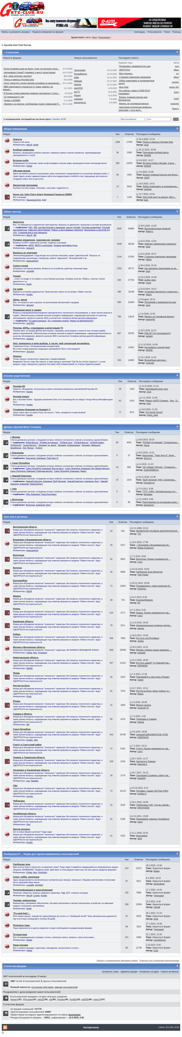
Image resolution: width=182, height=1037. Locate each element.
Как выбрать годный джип (157, 347)
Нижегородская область (26, 657)
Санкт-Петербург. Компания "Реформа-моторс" (31, 471)
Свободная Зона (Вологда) (149, 572)
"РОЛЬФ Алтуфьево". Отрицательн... (160, 442)
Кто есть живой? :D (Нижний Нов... (153, 663)
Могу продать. (126, 73)
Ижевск (17, 596)
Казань (16, 608)
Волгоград (18, 555)
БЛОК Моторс (32, 442)
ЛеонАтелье (15, 448)
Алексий (150, 363)
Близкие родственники (17, 375)
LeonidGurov (160, 940)
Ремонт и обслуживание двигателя (67, 230)
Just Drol (30, 323)
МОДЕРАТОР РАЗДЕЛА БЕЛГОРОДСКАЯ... (157, 531)
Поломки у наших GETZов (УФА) (152, 791)
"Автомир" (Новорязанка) (68, 445)
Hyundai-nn (149, 483)
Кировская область (23, 621)
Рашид (77, 95)
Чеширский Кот (33, 200)
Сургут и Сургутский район (27, 744)
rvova (148, 283)
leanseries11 (80, 102)
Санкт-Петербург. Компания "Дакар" (70, 471)
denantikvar (159, 884)
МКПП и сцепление (43, 245)
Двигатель (18, 222)
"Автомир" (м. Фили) (47, 445)
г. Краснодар (17, 453)
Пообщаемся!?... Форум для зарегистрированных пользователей (41, 854)
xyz (177, 74)
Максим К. (143, 764)
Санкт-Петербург (22, 729)
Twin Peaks (143, 575)
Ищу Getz (124, 87)
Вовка (140, 694)
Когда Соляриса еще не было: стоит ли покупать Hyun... (31, 69)
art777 (77, 92)
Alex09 (157, 907)
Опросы (17, 356)
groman (29, 796)
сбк (50, 999)
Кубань (17, 634)
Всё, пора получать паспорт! (18, 76)
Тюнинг (17, 276)
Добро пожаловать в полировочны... (161, 186)
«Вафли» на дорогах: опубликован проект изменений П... (32, 104)
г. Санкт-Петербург (20, 463)
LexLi (140, 562)
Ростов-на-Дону (21, 685)
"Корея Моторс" (30, 445)
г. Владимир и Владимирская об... (153, 545)
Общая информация (15, 128)
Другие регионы (21, 829)
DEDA (29, 591)
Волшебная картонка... (155, 360)
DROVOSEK (144, 808)
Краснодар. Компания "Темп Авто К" (42, 458)
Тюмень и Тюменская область (29, 757)
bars (146, 200)
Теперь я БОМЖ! (12, 100)
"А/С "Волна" (28, 448)
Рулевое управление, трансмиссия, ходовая (36, 240)
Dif (139, 603)
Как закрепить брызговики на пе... (161, 268)
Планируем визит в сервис (27, 310)
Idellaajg (78, 81)
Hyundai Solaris (21, 396)
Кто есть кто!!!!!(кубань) (147, 638)
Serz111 (148, 458)
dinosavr (30, 305)
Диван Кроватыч (146, 548)
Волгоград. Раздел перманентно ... (153, 559)
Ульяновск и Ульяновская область (31, 770)
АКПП (31, 245)
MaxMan (34, 781)
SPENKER (143, 666)
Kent (44, 200)
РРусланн (28, 999)
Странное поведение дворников (135, 77)
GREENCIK (143, 737)
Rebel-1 (175, 109)
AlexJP (29, 145)
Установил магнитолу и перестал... (161, 291)
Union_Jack (152, 415)
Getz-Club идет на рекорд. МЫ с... (159, 197)
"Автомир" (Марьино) (90, 445)
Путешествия (20, 934)
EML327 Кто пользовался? (157, 333)
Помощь (176, 32)
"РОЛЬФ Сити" (66, 442)
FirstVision (42, 653)
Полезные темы (21, 925)
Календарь (139, 32)
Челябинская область (24, 813)
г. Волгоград (16, 499)
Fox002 (73, 999)
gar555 (85, 999)
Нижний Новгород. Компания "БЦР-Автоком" (46, 481)
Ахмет (141, 680)
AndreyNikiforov (151, 470)
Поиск (167, 32)
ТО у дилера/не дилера (58, 321)
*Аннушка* (159, 895)
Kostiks (29, 294)
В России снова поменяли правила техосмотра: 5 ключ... (32, 93)
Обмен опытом (12, 211)
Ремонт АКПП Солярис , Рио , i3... (162, 400)
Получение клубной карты (156, 152)
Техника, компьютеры (24, 900)
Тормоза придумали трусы (65, 245)
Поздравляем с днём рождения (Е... (154, 586)
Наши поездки (20, 945)
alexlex (141, 628)
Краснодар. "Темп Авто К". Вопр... (159, 455)
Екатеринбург (20, 580)
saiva (140, 822)
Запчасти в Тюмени (146, 761)
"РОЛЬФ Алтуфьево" (48, 442)
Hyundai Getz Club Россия (17, 45)
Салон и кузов (20, 266)
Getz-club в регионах (15, 516)
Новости (17, 139)
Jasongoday (79, 70)
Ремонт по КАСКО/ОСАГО (81, 321)
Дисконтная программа (25, 185)
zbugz (146, 445)
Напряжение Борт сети (156, 389)
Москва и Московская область (29, 647)
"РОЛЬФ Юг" (16, 445)
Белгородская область (25, 527)
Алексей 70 (143, 708)
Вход (94, 37)
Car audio (18, 289)
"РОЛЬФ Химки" (97, 442)
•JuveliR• (30, 271)
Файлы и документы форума (15, 32)
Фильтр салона (143, 705)
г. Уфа (13, 489)
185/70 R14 (124, 70)
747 (139, 534)
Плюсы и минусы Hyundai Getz (19, 79)
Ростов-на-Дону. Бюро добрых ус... (153, 691)
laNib (76, 77)
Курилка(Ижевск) (144, 600)
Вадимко (148, 494)
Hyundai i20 (19, 386)
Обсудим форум (21, 171)
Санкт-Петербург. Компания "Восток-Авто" (45, 468)
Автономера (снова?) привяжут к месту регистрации (29, 72)
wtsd (140, 838)
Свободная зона (21, 864)
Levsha (36, 895)
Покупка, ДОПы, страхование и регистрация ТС (38, 328)
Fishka (29, 166)
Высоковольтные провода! (157, 228)
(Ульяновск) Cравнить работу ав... (153, 775)
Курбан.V (142, 794)
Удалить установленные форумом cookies (117, 960)
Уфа (15, 785)
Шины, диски (20, 299)
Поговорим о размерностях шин (135, 66)
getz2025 (78, 88)
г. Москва (15, 437)
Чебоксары (19, 801)
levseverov (149, 505)
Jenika (141, 641)
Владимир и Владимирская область (32, 540)
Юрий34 (142, 778)
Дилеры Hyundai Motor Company (22, 427)
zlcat (177, 66)
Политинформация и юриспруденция (33, 890)
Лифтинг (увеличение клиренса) (160, 244)
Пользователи (154, 32)
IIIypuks (61, 999)
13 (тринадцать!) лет (14, 97)
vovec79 (97, 999)
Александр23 (32, 261)
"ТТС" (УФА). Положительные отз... (159, 491)
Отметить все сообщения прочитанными (159, 960)
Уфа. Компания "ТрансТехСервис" (41, 494)
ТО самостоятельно (38, 321)
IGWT (176, 92)
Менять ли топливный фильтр (134, 103)
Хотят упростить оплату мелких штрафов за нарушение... (32, 83)
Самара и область (22, 714)
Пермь (16, 673)
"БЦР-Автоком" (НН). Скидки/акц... (159, 480)
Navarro (14, 999)
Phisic (28, 696)
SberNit (77, 84)
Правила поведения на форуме (47, 32)
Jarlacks (29, 339)
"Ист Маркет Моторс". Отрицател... (159, 467)
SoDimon (142, 589)
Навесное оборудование (39, 230)
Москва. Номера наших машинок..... (154, 650)
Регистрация (104, 37)
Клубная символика (23, 150)
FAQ (31, 227)
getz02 (41, 999)
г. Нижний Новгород (20, 476)
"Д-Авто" (39, 448)
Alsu (35, 653)
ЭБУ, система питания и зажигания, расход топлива (57, 227)
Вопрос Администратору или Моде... (161, 175)
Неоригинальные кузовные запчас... (154, 625)
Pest (28, 824)
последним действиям (42, 987)
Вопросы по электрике (25, 253)
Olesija (141, 722)
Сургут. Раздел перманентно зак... (153, 748)
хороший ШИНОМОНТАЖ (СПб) (152, 734)
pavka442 (174, 104)
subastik (141, 653)
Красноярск (142, 836)
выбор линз (150, 280)
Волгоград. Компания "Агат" (38, 505)
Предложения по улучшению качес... (160, 502)
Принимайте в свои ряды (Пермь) (152, 677)
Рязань (16, 701)
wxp (28, 781)
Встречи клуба (20, 160)
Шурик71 (30, 248)
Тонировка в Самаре (146, 719)
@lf (34, 235)
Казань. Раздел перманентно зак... (153, 613)
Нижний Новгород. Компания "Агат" (83, 481)
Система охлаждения (91, 227)
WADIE (147, 155)
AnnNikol (39, 885)
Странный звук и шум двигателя (32, 232)
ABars (176, 70)
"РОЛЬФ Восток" (81, 442)
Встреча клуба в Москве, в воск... (159, 163)
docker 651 (174, 87)
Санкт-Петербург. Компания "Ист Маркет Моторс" (87, 468)
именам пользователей (66, 987)
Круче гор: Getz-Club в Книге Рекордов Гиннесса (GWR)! (42, 194)
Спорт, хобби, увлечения (26, 877)
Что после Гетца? (154, 412)
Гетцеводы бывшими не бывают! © (31, 409)
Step (36, 740)
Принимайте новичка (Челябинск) (153, 819)
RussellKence (80, 74)
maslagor (78, 99)
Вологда (17, 568)
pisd (149, 403)
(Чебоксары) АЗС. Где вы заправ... (153, 805)
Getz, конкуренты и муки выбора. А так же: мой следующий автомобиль (51, 343)
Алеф (35, 145)
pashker (175, 82)
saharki (149, 336)
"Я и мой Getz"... (21, 913)
